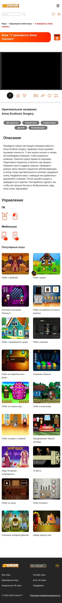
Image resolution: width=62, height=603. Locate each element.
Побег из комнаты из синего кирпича (46, 300)
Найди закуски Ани (46, 524)
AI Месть (46, 460)
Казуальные (31, 123)
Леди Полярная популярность (15, 461)
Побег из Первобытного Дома (15, 364)
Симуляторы (49, 123)
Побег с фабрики (15, 266)
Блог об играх (39, 580)
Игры (4, 24)
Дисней (20, 128)
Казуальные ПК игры (12, 585)
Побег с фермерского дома (15, 331)
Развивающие (38, 128)
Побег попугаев (46, 331)
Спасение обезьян (46, 363)
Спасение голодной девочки (15, 524)
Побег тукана (46, 266)
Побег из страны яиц (15, 395)
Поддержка (38, 585)
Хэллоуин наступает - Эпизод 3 (15, 300)
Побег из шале (15, 492)
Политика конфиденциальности (45, 595)
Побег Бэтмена (46, 492)
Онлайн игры (39, 575)
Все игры (6, 575)
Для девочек (12, 123)
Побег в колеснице (46, 395)
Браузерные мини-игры (21, 24)
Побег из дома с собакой (15, 427)
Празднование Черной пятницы (46, 429)
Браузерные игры (10, 580)
